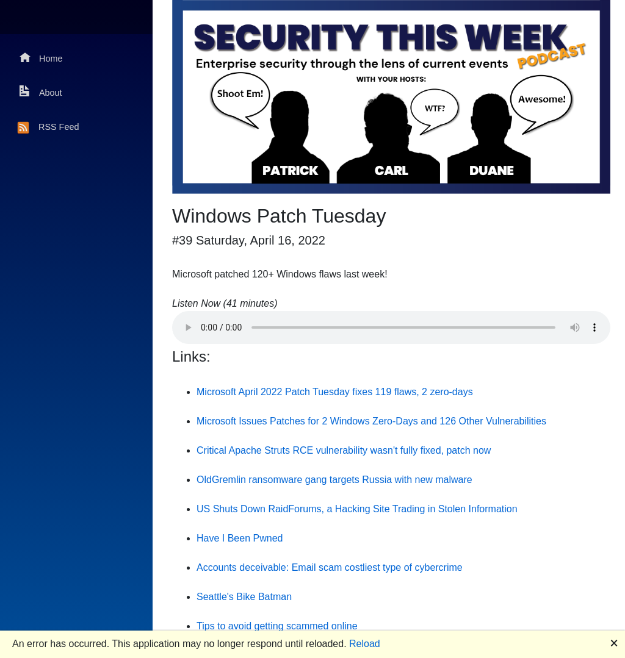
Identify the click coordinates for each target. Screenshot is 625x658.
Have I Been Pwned (240, 538)
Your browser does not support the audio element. (391, 327)
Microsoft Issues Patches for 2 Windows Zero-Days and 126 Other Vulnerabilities (371, 421)
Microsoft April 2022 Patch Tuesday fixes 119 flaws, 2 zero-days (335, 392)
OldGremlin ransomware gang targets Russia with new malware (334, 479)
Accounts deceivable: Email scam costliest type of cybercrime (330, 567)
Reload (364, 643)
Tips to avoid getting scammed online (277, 626)
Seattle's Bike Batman (244, 597)
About (41, 92)
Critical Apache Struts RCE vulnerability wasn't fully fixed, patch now (344, 450)
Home (41, 57)
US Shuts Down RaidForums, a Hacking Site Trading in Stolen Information (357, 509)
